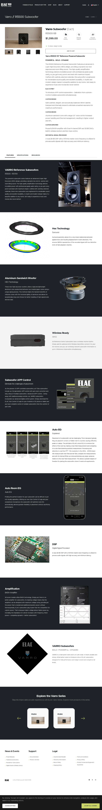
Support (67, 5)
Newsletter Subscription (13, 762)
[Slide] (7, 37)
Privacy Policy (81, 759)
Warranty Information (59, 759)
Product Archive (34, 759)
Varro (93, 16)
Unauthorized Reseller (59, 757)
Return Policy (57, 762)
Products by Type (40, 5)
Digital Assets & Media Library (14, 765)
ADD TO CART (71, 51)
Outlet (84, 5)
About (60, 5)
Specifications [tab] (22, 155)
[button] (95, 5)
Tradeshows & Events (12, 759)
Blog (54, 5)
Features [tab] (10, 155)
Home (87, 16)
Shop (49, 5)
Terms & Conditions (82, 757)
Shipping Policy (57, 765)
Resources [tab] (36, 155)
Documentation (34, 757)
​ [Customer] (88, 5)
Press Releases (10, 757)
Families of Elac (28, 5)
